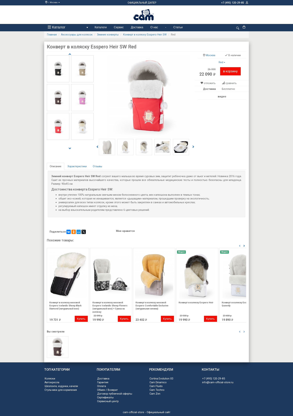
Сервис (119, 27)
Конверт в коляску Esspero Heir (196, 302)
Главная (52, 34)
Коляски (50, 378)
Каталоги (101, 27)
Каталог (68, 28)
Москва (210, 55)
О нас (154, 27)
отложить (210, 83)
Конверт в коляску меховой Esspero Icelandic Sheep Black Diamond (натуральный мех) (65, 305)
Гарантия (102, 382)
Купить (81, 318)
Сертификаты (105, 397)
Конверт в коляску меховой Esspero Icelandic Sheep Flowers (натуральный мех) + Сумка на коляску (109, 306)
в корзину (230, 71)
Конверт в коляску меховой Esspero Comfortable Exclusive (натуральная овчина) (152, 305)
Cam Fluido (156, 386)
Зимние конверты (108, 34)
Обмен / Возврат (107, 390)
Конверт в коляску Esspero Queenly (236, 304)
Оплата (101, 386)
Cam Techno (157, 390)
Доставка (137, 27)
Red (222, 62)
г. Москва (52, 2)
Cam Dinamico (158, 382)
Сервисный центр (108, 401)
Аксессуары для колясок (77, 34)
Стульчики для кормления (61, 390)
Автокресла (52, 382)
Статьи (178, 27)
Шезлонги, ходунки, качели (61, 386)
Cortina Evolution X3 (161, 378)
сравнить (231, 83)
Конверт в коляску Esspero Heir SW (145, 34)
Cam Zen (155, 393)
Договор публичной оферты (114, 393)
